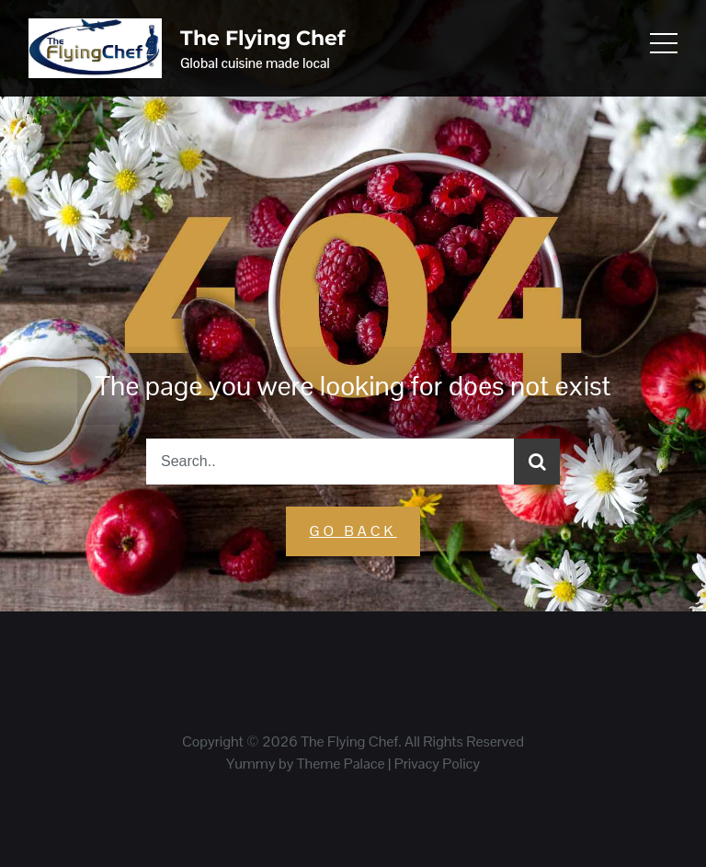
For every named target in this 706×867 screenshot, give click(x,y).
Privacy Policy (437, 763)
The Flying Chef (263, 38)
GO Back (352, 531)
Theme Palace (341, 763)
